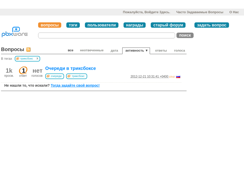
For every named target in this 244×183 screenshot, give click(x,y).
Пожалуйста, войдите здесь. (146, 12)
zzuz (172, 76)
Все (70, 50)
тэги (73, 25)
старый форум (168, 25)
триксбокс (78, 76)
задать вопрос (211, 25)
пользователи (101, 25)
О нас (234, 12)
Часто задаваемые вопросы (199, 12)
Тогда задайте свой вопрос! (75, 85)
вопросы (50, 25)
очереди (56, 76)
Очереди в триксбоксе (70, 68)
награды (134, 25)
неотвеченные (92, 50)
